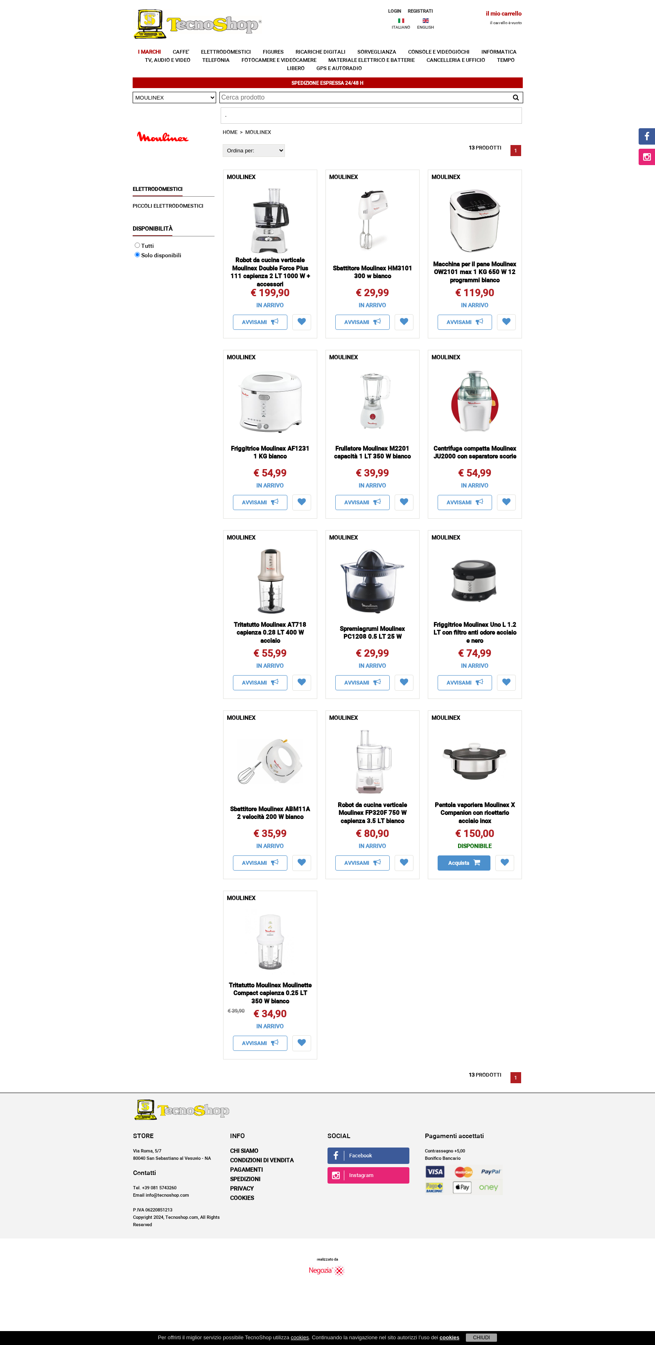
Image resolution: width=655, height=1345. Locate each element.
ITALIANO (401, 27)
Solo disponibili (158, 256)
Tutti (144, 246)
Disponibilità (152, 229)
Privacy (242, 1189)
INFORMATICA (499, 52)
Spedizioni (245, 1179)
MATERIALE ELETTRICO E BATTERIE (371, 60)
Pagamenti (246, 1170)
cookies (300, 1337)
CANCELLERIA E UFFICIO (456, 60)
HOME (230, 132)
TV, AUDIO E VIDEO (167, 60)
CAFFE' (181, 52)
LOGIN (394, 11)
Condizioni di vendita (262, 1161)
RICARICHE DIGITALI (321, 52)
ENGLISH (425, 27)
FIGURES (273, 52)
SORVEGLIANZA (376, 52)
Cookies (242, 1198)
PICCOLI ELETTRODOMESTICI (168, 206)
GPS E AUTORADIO (339, 68)
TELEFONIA (216, 60)
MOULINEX (258, 132)
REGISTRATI (420, 11)
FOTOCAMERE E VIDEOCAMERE (279, 60)
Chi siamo (244, 1151)
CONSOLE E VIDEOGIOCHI (439, 52)
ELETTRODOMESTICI (226, 52)
